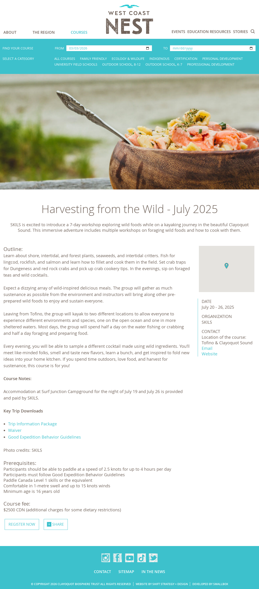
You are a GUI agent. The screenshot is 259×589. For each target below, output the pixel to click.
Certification (185, 58)
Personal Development (222, 58)
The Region (44, 32)
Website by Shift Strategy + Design (162, 584)
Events (178, 31)
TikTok (141, 557)
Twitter (153, 557)
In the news (153, 571)
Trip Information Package (32, 424)
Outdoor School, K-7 (163, 64)
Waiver (15, 430)
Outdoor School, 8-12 (121, 64)
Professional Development (210, 64)
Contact (102, 571)
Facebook (117, 557)
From (59, 48)
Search (253, 31)
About (9, 32)
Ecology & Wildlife (128, 58)
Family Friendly (93, 58)
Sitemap (126, 571)
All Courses (64, 58)
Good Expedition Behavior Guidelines (44, 437)
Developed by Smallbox (210, 584)
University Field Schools (75, 64)
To (165, 48)
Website (209, 354)
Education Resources (209, 31)
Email (207, 348)
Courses (79, 32)
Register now (22, 524)
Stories (240, 31)
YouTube (129, 557)
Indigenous (159, 58)
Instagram (105, 557)
